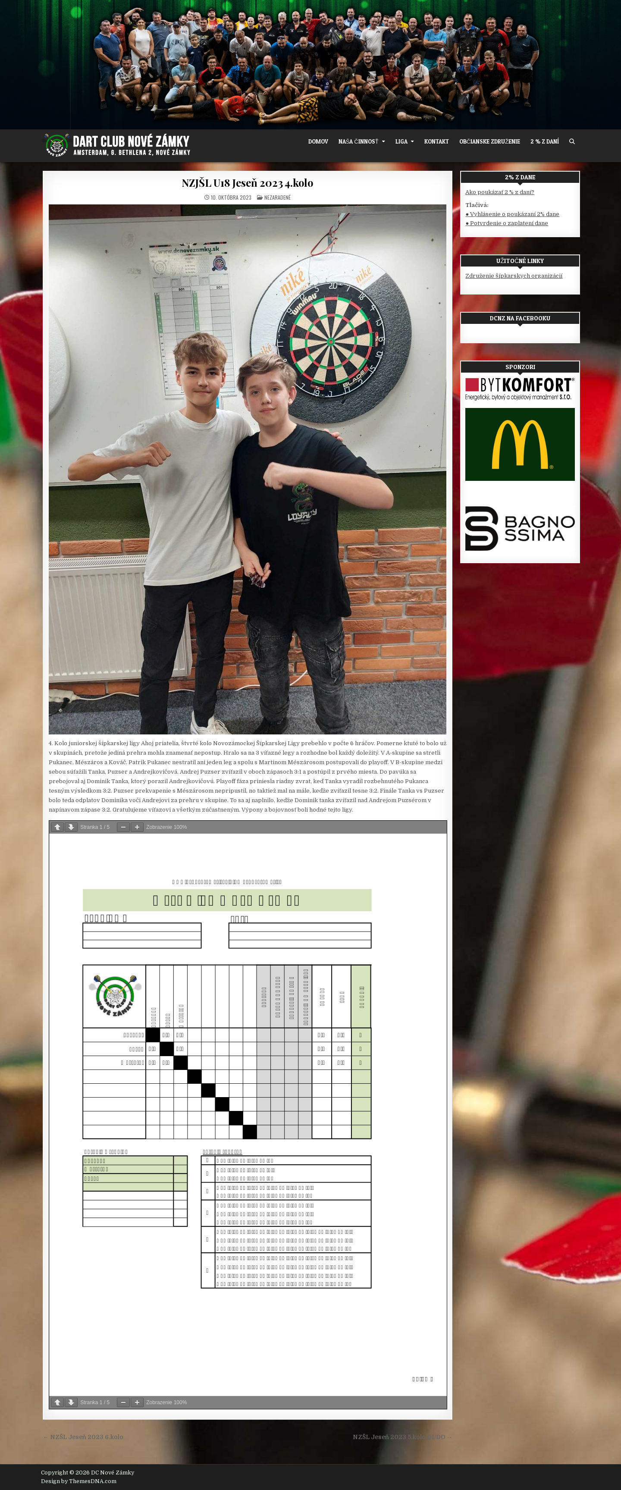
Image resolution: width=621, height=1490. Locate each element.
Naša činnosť (359, 141)
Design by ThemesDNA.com (78, 1481)
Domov (318, 141)
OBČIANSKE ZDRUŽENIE (489, 141)
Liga (401, 141)
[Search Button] (572, 142)
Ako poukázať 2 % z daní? (499, 192)
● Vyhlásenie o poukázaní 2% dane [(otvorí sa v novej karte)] (512, 214)
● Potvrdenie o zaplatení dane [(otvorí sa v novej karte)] (506, 223)
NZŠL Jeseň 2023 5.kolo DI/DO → (403, 1437)
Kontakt (436, 141)
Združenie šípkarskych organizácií (513, 276)
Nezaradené (277, 197)
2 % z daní (544, 141)
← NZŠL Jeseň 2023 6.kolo (83, 1437)
